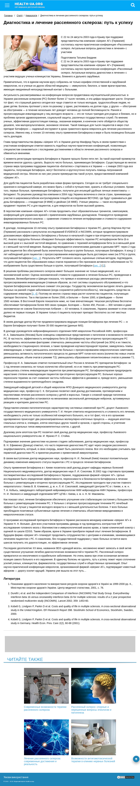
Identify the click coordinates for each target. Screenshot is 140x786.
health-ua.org (33, 5)
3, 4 (34, 293)
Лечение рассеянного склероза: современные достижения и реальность (46, 742)
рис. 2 (97, 265)
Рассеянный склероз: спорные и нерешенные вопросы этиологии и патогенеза (93, 691)
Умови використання (16, 777)
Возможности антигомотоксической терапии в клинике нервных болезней (93, 741)
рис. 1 (36, 258)
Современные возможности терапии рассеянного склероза (46, 689)
